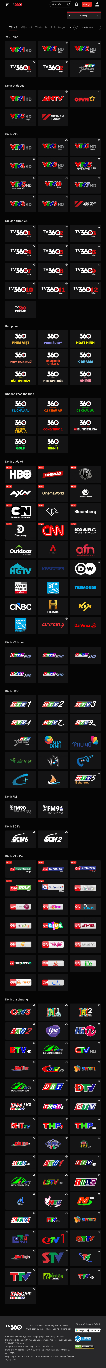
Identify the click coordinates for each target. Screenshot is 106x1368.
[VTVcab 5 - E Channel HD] (20, 944)
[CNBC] (20, 606)
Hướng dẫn (66, 1329)
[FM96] (53, 809)
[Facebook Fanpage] (100, 1330)
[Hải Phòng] (85, 1125)
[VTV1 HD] (20, 49)
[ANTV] (53, 98)
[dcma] (84, 1347)
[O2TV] (53, 982)
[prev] (6, 27)
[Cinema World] (53, 493)
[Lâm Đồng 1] (20, 1182)
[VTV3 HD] (53, 49)
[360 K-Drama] (85, 357)
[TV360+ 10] (20, 290)
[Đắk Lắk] (53, 1087)
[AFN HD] (85, 549)
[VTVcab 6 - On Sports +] (53, 887)
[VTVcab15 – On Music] (85, 944)
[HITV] (85, 1031)
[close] (101, 8)
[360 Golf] (20, 444)
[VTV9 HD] (53, 203)
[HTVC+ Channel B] (20, 779)
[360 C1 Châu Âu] (20, 406)
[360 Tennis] (53, 444)
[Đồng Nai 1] (20, 1106)
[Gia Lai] (85, 1106)
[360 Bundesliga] (85, 425)
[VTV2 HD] (85, 49)
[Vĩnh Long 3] (85, 655)
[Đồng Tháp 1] (53, 1106)
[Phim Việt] (20, 339)
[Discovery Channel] (20, 530)
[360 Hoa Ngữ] (20, 357)
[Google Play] (80, 1330)
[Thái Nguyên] (85, 1257)
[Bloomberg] (85, 512)
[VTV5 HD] (20, 117)
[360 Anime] (85, 376)
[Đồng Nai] (20, 1295)
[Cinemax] (53, 474)
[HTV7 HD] (53, 722)
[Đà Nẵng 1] (85, 1068)
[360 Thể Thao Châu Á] (20, 425)
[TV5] (85, 587)
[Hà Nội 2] (85, 1012)
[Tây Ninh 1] (20, 1201)
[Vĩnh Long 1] (20, 655)
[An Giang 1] (53, 1163)
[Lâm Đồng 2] (53, 1049)
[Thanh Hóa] (20, 1276)
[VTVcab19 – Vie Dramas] (85, 906)
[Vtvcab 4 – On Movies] (85, 925)
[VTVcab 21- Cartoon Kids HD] (53, 925)
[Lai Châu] (85, 1163)
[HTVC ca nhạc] (85, 760)
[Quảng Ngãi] (20, 1238)
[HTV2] (53, 703)
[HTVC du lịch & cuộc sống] (53, 779)
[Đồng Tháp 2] (53, 1276)
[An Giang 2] (20, 1031)
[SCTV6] (20, 839)
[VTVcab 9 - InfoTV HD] (20, 982)
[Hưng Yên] (85, 1144)
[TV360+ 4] (20, 252)
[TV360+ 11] (53, 290)
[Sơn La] (53, 1257)
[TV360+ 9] (85, 271)
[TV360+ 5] (53, 252)
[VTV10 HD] (53, 184)
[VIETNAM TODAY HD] (53, 117)
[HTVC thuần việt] (20, 760)
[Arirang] (53, 625)
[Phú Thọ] (53, 1219)
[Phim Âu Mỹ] (53, 339)
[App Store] (91, 1330)
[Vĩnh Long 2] (53, 655)
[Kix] (85, 606)
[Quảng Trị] (85, 1238)
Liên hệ (56, 1329)
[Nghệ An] (53, 1201)
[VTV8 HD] (20, 203)
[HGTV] (20, 568)
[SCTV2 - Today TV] (53, 839)
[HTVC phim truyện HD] (53, 760)
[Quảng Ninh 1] (53, 1238)
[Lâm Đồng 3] (20, 1087)
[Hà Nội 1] (53, 1012)
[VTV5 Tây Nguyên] (85, 166)
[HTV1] (20, 703)
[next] (70, 27)
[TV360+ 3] (85, 233)
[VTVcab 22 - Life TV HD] (85, 963)
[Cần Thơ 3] (20, 1257)
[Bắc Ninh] (20, 1049)
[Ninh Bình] (85, 1201)
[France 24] (53, 587)
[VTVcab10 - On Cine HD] (53, 906)
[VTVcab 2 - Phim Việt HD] (20, 906)
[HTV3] (85, 703)
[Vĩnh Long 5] (53, 674)
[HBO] (20, 474)
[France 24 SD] (20, 625)
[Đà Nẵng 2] (85, 1219)
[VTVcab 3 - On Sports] (53, 869)
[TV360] (20, 309)
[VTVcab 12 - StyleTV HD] (53, 944)
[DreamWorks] (85, 493)
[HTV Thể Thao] (85, 68)
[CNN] (53, 530)
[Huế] (53, 1144)
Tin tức (29, 1325)
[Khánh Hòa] (20, 1163)
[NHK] (20, 587)
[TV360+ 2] (53, 68)
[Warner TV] (85, 474)
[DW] (85, 568)
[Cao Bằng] (53, 1068)
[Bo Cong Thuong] (83, 1338)
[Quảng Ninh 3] (20, 1012)
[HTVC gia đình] (53, 741)
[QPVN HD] (85, 98)
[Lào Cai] (85, 1182)
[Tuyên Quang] (85, 1276)
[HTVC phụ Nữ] (85, 741)
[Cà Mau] (85, 1049)
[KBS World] (53, 568)
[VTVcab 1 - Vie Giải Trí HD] (85, 887)
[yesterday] (70, 16)
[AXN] (20, 493)
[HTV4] (20, 722)
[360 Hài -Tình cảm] (20, 376)
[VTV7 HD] (85, 184)
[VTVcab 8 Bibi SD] (20, 925)
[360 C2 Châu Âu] (53, 406)
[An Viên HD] (85, 779)
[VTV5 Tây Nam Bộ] (20, 184)
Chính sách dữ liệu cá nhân (38, 1329)
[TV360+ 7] (20, 271)
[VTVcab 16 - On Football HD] (20, 869)
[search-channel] (77, 27)
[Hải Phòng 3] (53, 1125)
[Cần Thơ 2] (20, 1144)
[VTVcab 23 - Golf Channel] (20, 887)
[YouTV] (53, 1031)
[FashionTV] (53, 512)
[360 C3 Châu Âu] (85, 406)
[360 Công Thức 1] (53, 425)
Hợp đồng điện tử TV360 (56, 1325)
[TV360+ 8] (53, 271)
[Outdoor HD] (20, 549)
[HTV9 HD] (85, 722)
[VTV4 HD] (20, 166)
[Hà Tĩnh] (20, 1125)
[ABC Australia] (85, 530)
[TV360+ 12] (85, 290)
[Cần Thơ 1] (20, 1068)
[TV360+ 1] (20, 68)
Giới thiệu (39, 1325)
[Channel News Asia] (53, 549)
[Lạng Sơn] (53, 1182)
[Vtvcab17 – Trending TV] (20, 963)
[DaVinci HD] (85, 625)
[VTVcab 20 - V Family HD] (53, 963)
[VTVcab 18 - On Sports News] (85, 869)
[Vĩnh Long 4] (20, 674)
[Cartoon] (20, 512)
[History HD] (53, 606)
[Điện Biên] (85, 1087)
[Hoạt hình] (85, 339)
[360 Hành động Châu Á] (53, 357)
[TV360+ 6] (85, 252)
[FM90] (20, 809)
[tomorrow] (98, 16)
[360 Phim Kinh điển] (53, 376)
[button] (15, 28)
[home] (16, 4)
